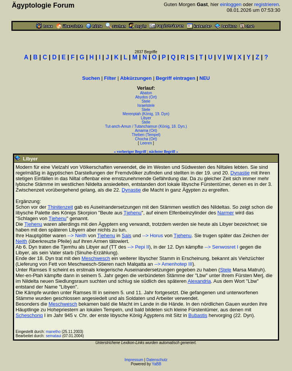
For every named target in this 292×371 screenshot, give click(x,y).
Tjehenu (132, 213)
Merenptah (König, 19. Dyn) (146, 114)
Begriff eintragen (175, 78)
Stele (146, 101)
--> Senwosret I (221, 247)
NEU (205, 78)
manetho (53, 332)
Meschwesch (95, 258)
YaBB (156, 364)
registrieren (266, 4)
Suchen (91, 78)
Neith (21, 241)
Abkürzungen (136, 78)
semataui (54, 336)
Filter (110, 78)
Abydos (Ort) (146, 97)
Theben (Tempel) (146, 135)
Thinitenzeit (60, 207)
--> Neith (77, 235)
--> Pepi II (138, 247)
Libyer (146, 118)
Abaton (146, 93)
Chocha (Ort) (146, 139)
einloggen (230, 4)
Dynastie (240, 173)
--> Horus (152, 235)
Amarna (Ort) (146, 130)
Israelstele (146, 105)
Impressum (133, 360)
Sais (126, 235)
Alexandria (199, 281)
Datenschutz (157, 360)
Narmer (225, 213)
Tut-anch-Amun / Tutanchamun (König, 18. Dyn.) (146, 126)
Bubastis (197, 315)
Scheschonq (29, 315)
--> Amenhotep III (173, 264)
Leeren (146, 143)
